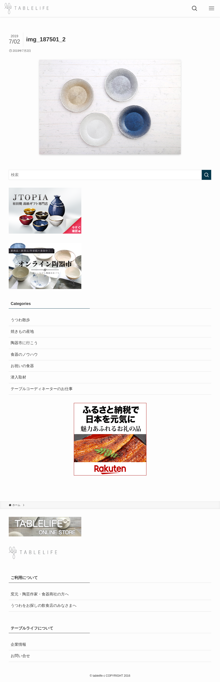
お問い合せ (20, 656)
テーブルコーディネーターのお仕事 (42, 389)
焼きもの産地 (22, 331)
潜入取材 (18, 377)
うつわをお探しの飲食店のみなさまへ (43, 605)
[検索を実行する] (206, 175)
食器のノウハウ (24, 354)
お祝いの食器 (22, 366)
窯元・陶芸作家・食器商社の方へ (40, 594)
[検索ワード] (110, 175)
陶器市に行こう (24, 343)
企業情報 (18, 644)
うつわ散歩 (20, 320)
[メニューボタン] (211, 8)
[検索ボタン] (194, 8)
